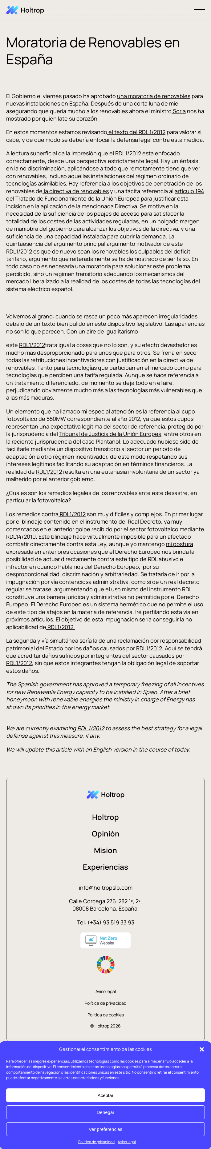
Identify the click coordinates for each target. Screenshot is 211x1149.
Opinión (106, 833)
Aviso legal (127, 1141)
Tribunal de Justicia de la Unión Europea (110, 433)
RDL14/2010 (21, 536)
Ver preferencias (105, 1129)
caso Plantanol (101, 441)
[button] (202, 1049)
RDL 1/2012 (90, 728)
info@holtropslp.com (105, 887)
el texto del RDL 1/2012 (136, 132)
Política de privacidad (96, 1141)
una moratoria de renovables (153, 96)
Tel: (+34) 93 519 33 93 (105, 922)
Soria (179, 111)
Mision (105, 850)
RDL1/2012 (128, 153)
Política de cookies (105, 1015)
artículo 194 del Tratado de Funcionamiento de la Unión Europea (105, 194)
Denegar (106, 1112)
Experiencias (105, 867)
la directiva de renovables (76, 191)
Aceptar (106, 1095)
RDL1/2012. (60, 627)
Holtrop (105, 817)
